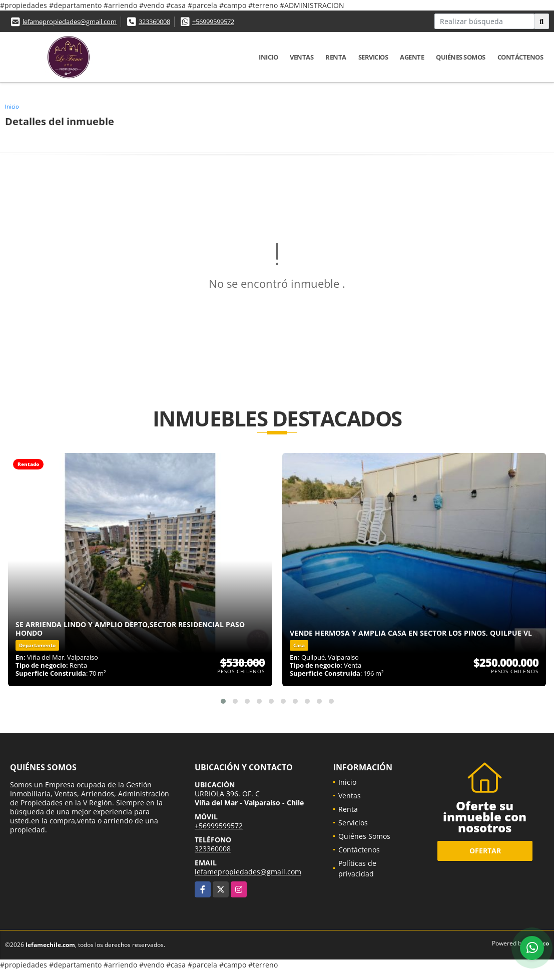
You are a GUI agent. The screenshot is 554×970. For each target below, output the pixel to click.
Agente (412, 57)
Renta (335, 57)
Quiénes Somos (460, 57)
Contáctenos (520, 57)
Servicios (373, 57)
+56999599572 (213, 21)
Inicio (268, 57)
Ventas (301, 57)
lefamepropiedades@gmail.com (70, 21)
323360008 (154, 21)
